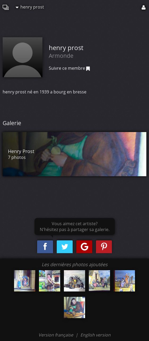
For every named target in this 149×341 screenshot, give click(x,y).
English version (95, 335)
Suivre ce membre (69, 68)
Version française (56, 335)
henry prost (30, 7)
